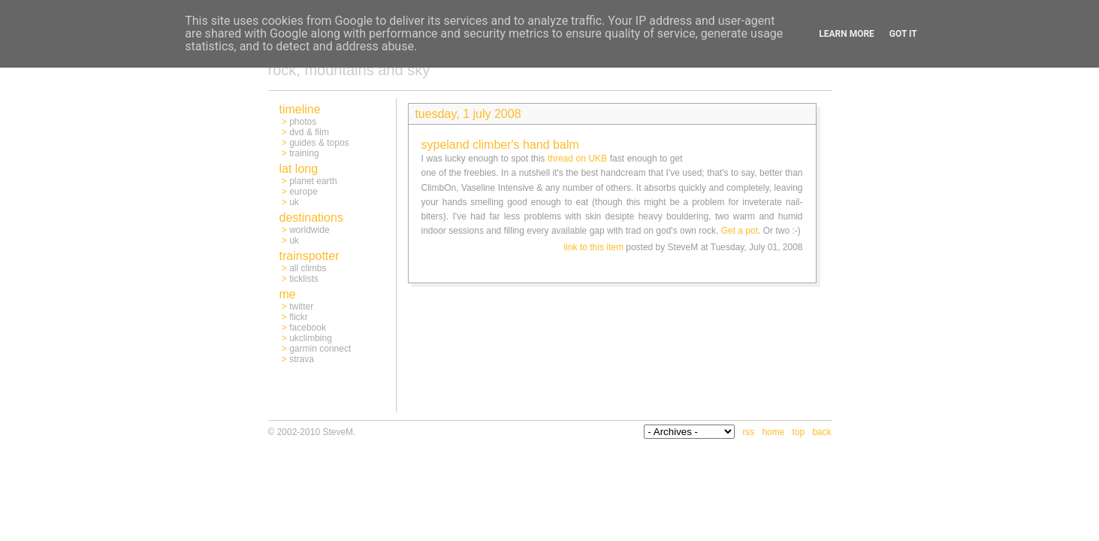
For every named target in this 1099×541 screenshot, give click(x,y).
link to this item (593, 247)
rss (748, 432)
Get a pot (739, 230)
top (798, 432)
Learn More (846, 34)
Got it (903, 34)
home (773, 432)
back (821, 432)
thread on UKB (577, 158)
